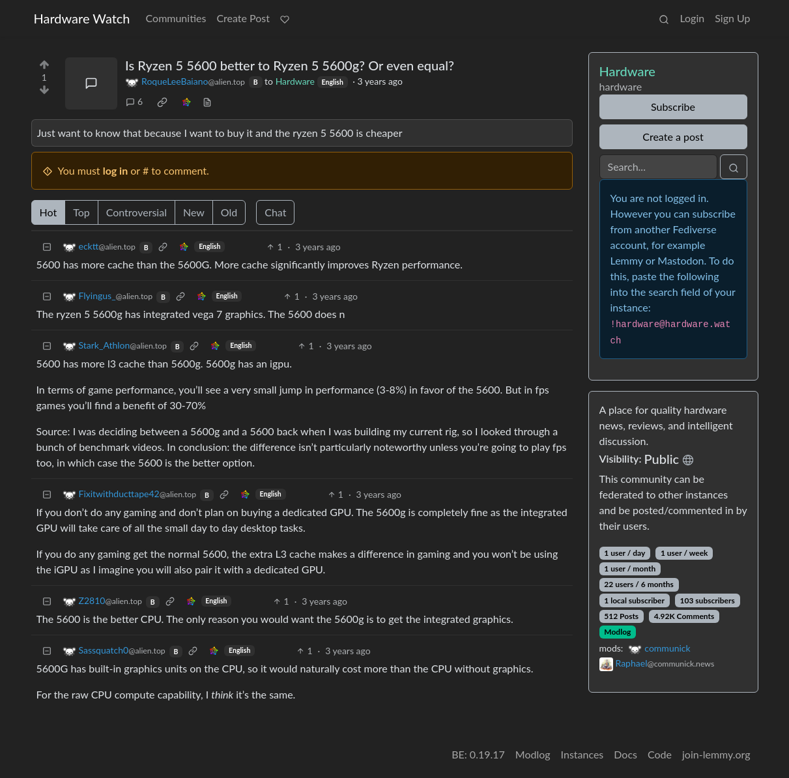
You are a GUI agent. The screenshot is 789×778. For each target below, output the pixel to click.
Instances (582, 754)
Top (81, 212)
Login (692, 18)
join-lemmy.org (716, 754)
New (194, 212)
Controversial (136, 212)
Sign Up (732, 18)
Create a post (672, 136)
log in (115, 170)
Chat (275, 212)
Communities (176, 18)
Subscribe (673, 106)
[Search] (658, 166)
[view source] (207, 101)
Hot (48, 212)
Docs (625, 754)
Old (229, 212)
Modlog (617, 632)
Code (660, 754)
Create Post (243, 18)
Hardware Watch (82, 18)
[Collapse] (46, 247)
